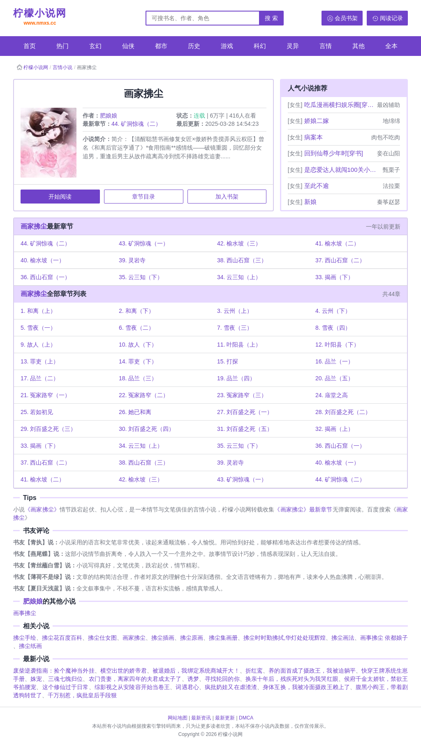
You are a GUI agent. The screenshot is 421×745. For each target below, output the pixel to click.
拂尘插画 (162, 638)
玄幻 (95, 45)
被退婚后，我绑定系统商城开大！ (196, 671)
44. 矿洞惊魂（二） (137, 124)
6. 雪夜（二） (137, 328)
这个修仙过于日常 (65, 688)
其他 (358, 45)
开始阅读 (60, 197)
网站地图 (177, 718)
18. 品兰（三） (138, 378)
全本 (391, 45)
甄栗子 (391, 170)
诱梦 (193, 679)
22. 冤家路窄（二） (144, 395)
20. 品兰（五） (334, 378)
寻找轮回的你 (222, 679)
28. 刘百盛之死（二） (343, 412)
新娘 (310, 201)
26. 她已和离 (135, 412)
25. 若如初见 (37, 412)
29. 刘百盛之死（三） (48, 429)
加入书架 (226, 197)
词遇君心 (187, 688)
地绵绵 (391, 121)
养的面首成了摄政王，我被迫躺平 (312, 671)
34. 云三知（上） (239, 277)
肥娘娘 (109, 116)
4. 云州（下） (333, 311)
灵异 (293, 45)
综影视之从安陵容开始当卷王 (132, 688)
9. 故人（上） (38, 345)
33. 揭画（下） (334, 277)
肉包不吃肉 (385, 137)
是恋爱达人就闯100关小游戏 (342, 169)
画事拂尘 (24, 614)
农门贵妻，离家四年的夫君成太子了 (135, 679)
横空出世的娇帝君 (123, 671)
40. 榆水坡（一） (43, 260)
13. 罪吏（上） (40, 362)
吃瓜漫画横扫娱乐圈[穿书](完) (339, 104)
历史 (194, 45)
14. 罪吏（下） (138, 362)
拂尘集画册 (223, 638)
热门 (62, 45)
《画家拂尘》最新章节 (303, 510)
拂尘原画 (191, 638)
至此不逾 (316, 185)
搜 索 (271, 18)
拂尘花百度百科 (62, 638)
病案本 (313, 137)
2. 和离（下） (137, 311)
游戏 (227, 45)
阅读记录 (391, 18)
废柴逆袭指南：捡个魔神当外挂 (54, 671)
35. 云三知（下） (141, 277)
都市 (161, 45)
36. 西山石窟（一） (46, 277)
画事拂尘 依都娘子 (384, 638)
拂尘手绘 (24, 638)
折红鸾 (254, 671)
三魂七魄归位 (65, 679)
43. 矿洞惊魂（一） (144, 244)
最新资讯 (201, 718)
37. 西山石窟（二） (340, 260)
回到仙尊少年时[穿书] (333, 153)
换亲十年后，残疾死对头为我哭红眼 (291, 679)
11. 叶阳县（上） (239, 345)
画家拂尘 (34, 226)
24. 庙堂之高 (331, 395)
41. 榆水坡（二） (337, 244)
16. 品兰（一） (334, 362)
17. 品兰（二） (40, 378)
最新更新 (225, 718)
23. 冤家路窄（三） (242, 395)
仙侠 (128, 45)
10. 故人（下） (138, 345)
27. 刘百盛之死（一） (245, 412)
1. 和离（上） (38, 311)
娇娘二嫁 (316, 120)
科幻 (260, 45)
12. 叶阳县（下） (337, 345)
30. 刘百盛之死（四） (147, 429)
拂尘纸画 (30, 646)
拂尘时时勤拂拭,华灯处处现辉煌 (284, 638)
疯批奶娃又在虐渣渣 (231, 688)
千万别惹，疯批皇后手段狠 (82, 696)
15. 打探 (227, 362)
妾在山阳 (388, 153)
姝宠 (36, 679)
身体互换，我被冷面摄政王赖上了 (306, 688)
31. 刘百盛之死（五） (245, 429)
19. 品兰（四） (236, 378)
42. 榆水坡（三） (239, 244)
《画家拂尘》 (42, 510)
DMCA (246, 718)
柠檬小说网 (40, 17)
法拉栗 (391, 186)
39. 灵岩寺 (132, 260)
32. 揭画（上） (334, 429)
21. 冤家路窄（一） (46, 395)
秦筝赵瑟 (388, 202)
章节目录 (143, 197)
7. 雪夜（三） (234, 328)
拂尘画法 (342, 638)
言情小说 (62, 67)
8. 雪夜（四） (333, 328)
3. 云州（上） (234, 311)
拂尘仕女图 (102, 638)
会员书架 (346, 18)
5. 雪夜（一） (38, 328)
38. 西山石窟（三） (242, 260)
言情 (325, 45)
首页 (29, 45)
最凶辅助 (388, 105)
